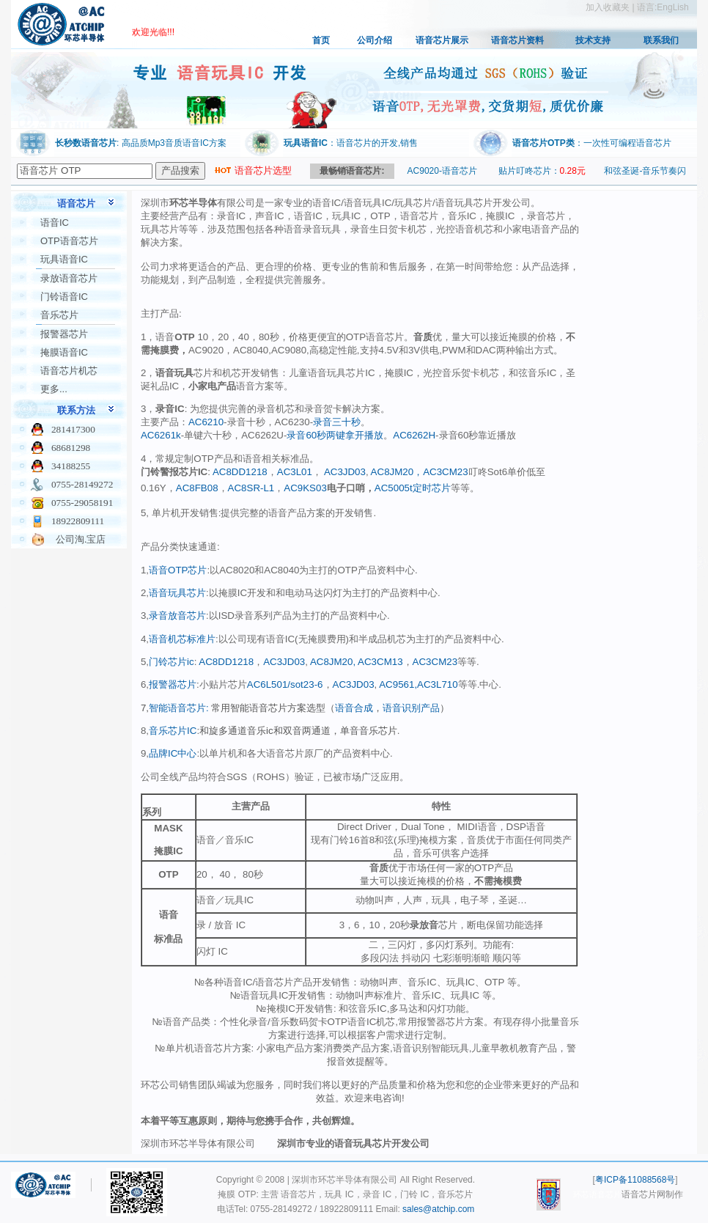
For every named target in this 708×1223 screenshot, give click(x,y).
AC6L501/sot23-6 (285, 684)
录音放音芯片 (177, 615)
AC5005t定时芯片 (413, 487)
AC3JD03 (345, 471)
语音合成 (354, 707)
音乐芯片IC (172, 730)
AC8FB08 (197, 487)
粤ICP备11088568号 (635, 1180)
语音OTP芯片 (178, 570)
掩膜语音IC (64, 352)
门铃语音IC (64, 296)
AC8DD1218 (240, 471)
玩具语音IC (64, 259)
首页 (321, 40)
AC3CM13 (378, 661)
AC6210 (206, 421)
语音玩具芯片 (177, 592)
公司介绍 (374, 40)
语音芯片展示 (442, 40)
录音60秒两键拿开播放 (335, 435)
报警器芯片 (64, 333)
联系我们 (661, 40)
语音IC (54, 222)
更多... (53, 388)
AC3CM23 (445, 471)
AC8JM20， (396, 471)
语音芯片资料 (517, 40)
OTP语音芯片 (69, 240)
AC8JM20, (331, 661)
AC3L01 (294, 471)
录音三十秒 (337, 421)
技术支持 (593, 40)
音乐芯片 (59, 314)
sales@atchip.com (438, 1209)
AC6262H (414, 435)
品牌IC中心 (172, 753)
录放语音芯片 (68, 278)
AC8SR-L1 (251, 487)
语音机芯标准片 (182, 638)
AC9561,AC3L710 (417, 684)
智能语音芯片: (180, 707)
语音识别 (402, 707)
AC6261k (161, 435)
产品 (430, 707)
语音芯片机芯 (68, 370)
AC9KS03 (305, 487)
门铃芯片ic (171, 661)
